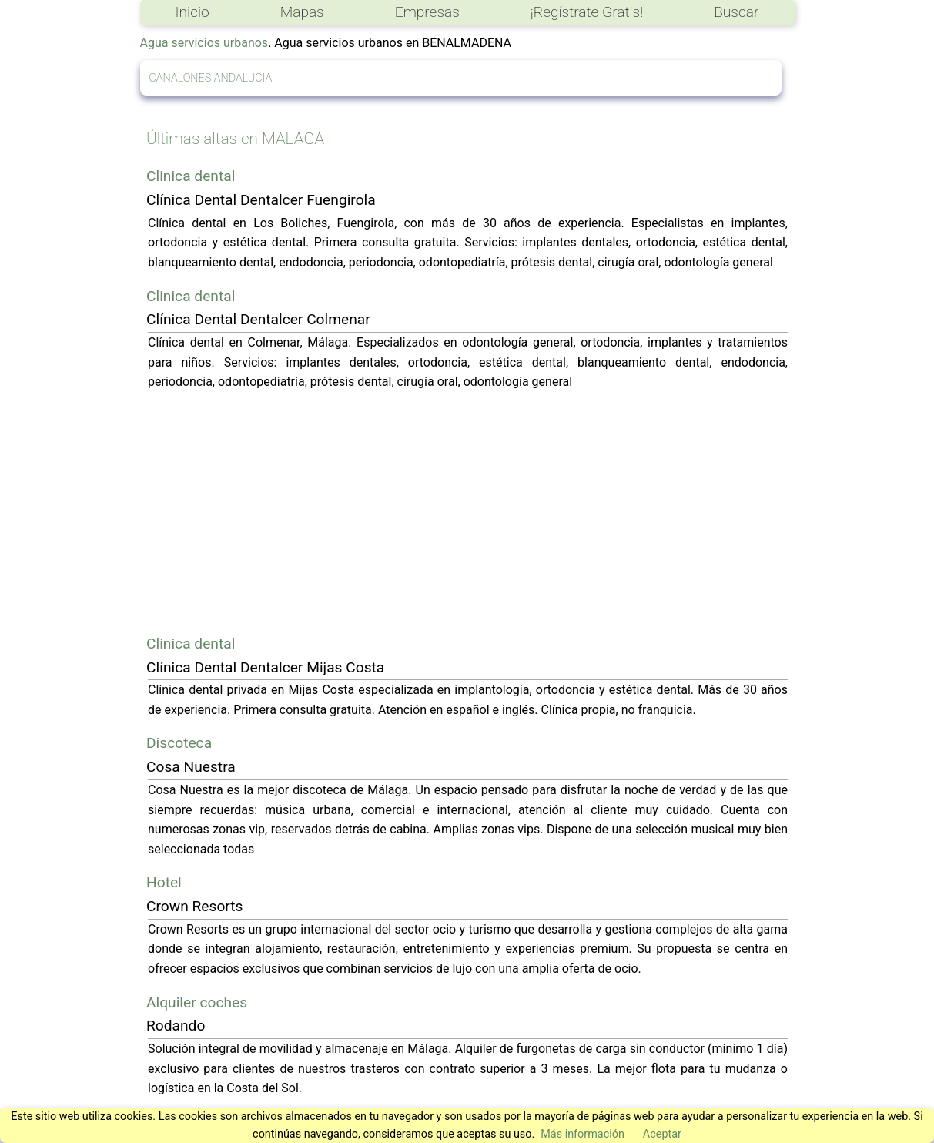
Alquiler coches (196, 1002)
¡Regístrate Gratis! (587, 12)
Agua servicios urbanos (204, 42)
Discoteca (179, 743)
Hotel (164, 882)
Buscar (736, 12)
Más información (582, 1134)
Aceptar (662, 1134)
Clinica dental (190, 176)
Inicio (192, 12)
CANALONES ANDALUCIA (211, 78)
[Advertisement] (468, 512)
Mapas (302, 12)
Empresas (427, 12)
